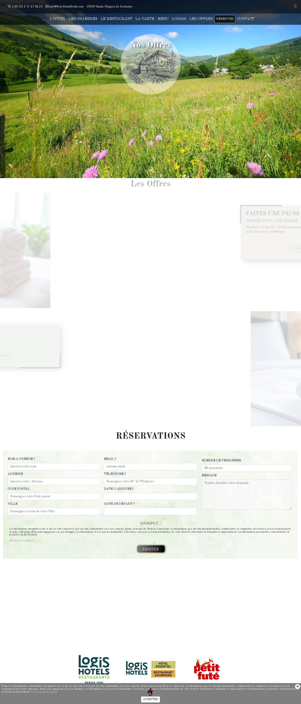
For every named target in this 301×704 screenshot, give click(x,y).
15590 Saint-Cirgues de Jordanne (110, 6)
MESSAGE (209, 475)
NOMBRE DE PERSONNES (221, 460)
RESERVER (225, 19)
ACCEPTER (150, 699)
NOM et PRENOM (21, 459)
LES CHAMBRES (83, 19)
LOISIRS (179, 19)
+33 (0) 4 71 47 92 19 (25, 6)
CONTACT (245, 19)
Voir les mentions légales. (44, 692)
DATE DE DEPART (119, 504)
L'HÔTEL (57, 19)
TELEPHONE (115, 474)
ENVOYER (150, 549)
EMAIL (110, 459)
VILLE (12, 504)
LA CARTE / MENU (152, 19)
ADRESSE (15, 474)
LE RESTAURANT (116, 19)
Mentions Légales (22, 540)
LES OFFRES (201, 19)
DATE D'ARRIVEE (119, 489)
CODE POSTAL (19, 489)
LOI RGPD (149, 523)
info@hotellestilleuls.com (64, 6)
